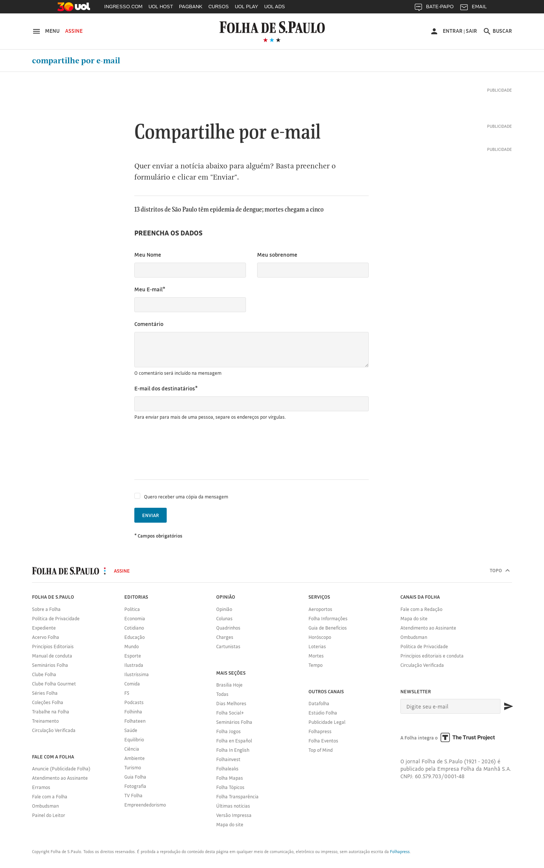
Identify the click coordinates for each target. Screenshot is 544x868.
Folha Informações (328, 618)
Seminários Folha (50, 665)
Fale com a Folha (49, 796)
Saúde (130, 730)
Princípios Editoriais (53, 646)
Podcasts (134, 702)
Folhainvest (228, 759)
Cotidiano (134, 627)
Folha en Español (234, 740)
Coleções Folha (47, 702)
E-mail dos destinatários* (166, 388)
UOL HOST (160, 6)
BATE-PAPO (434, 8)
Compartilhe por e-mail (76, 61)
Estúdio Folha (322, 712)
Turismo (132, 767)
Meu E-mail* (149, 289)
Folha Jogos (228, 731)
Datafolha (318, 703)
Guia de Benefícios (327, 627)
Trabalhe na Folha (50, 711)
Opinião (224, 609)
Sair (471, 31)
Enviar (150, 515)
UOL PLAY (246, 6)
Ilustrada (133, 665)
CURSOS (218, 6)
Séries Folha (45, 693)
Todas (222, 694)
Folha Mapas (229, 777)
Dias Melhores (231, 703)
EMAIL (473, 8)
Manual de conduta (52, 655)
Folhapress (320, 731)
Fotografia (135, 786)
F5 (126, 693)
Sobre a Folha (46, 609)
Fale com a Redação (421, 609)
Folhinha (133, 711)
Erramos (41, 787)
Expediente (44, 627)
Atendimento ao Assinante (60, 777)
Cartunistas (228, 646)
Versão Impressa (234, 815)
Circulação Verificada (54, 730)
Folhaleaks (227, 768)
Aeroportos (320, 609)
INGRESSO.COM (123, 6)
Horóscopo (319, 637)
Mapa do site (229, 824)
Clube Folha (44, 674)
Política (132, 609)
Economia (134, 618)
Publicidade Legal (326, 722)
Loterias (317, 646)
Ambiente (134, 758)
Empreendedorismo (145, 804)
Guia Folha (135, 776)
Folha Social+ (230, 712)
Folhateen (134, 720)
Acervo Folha (45, 637)
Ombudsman (45, 805)
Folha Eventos (323, 740)
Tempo (315, 665)
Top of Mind (320, 750)
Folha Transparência (237, 796)
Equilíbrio (134, 739)
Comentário (148, 324)
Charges (224, 637)
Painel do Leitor (48, 815)
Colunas (224, 618)
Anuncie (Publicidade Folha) (61, 768)
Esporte (132, 655)
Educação (134, 637)
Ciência (131, 748)
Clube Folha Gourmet (54, 683)
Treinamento (45, 720)
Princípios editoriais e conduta (432, 655)
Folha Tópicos (230, 787)
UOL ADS (274, 6)
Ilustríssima (136, 674)
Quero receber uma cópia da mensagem (186, 496)
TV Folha (133, 795)
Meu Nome (147, 255)
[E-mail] (450, 706)
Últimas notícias (233, 805)
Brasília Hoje (229, 684)
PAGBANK (190, 6)
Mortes (316, 655)
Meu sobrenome (277, 255)
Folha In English (232, 750)
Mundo (131, 646)
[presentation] (190, 450)
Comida (132, 683)
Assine (74, 31)
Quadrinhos (228, 627)
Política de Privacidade (56, 618)
